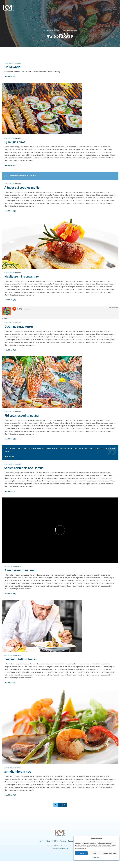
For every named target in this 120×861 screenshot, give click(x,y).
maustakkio (18, 63)
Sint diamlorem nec (17, 771)
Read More (8, 76)
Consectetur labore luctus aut (20, 175)
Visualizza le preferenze (109, 853)
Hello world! (12, 67)
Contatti (63, 841)
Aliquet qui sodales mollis (21, 187)
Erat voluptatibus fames (20, 659)
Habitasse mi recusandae (21, 276)
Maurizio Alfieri (63, 848)
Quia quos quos (14, 142)
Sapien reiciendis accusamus (23, 468)
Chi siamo (48, 841)
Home (41, 841)
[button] (116, 838)
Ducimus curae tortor (18, 326)
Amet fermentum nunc (19, 570)
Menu (115, 8)
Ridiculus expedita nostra (21, 415)
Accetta (81, 853)
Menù (56, 841)
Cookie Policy (95, 857)
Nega (94, 853)
